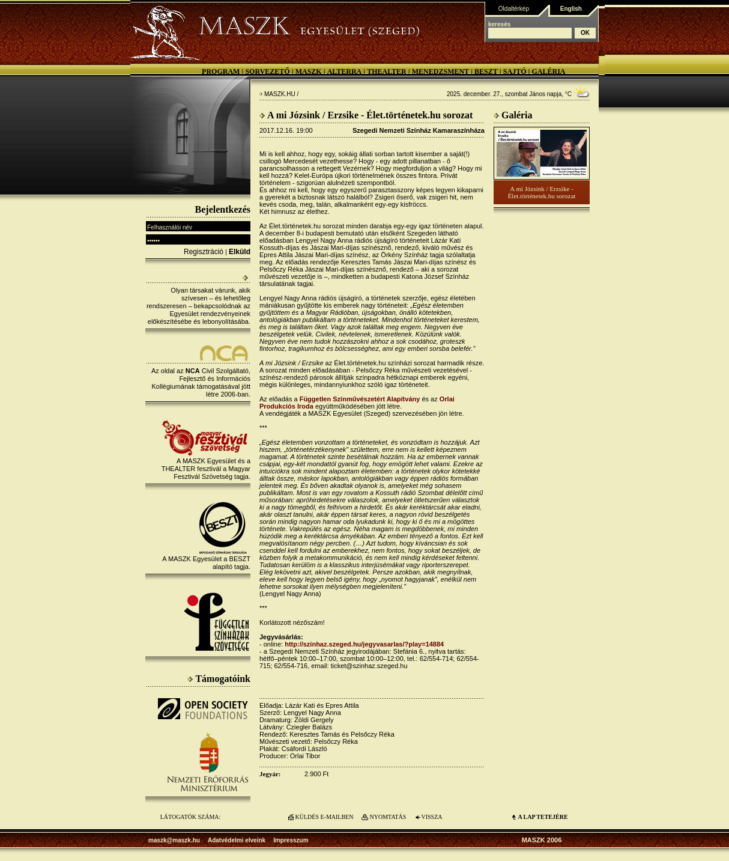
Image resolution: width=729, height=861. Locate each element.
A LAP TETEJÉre (542, 817)
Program (221, 71)
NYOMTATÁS (388, 817)
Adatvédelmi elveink (236, 840)
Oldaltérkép (513, 8)
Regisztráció (203, 252)
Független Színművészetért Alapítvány (360, 399)
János (537, 94)
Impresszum (290, 840)
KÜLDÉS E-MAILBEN (324, 817)
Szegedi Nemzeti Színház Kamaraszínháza (418, 130)
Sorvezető (267, 71)
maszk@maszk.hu (174, 840)
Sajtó (515, 71)
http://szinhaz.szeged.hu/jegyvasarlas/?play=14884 (364, 644)
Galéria (548, 71)
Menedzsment (440, 71)
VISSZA (431, 817)
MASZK (308, 71)
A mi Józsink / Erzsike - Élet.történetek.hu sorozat (542, 192)
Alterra (344, 71)
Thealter (387, 71)
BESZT (486, 71)
